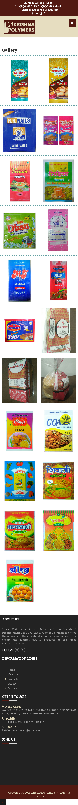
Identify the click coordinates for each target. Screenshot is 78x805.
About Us (13, 674)
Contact (12, 688)
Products (13, 679)
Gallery (12, 683)
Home (11, 669)
